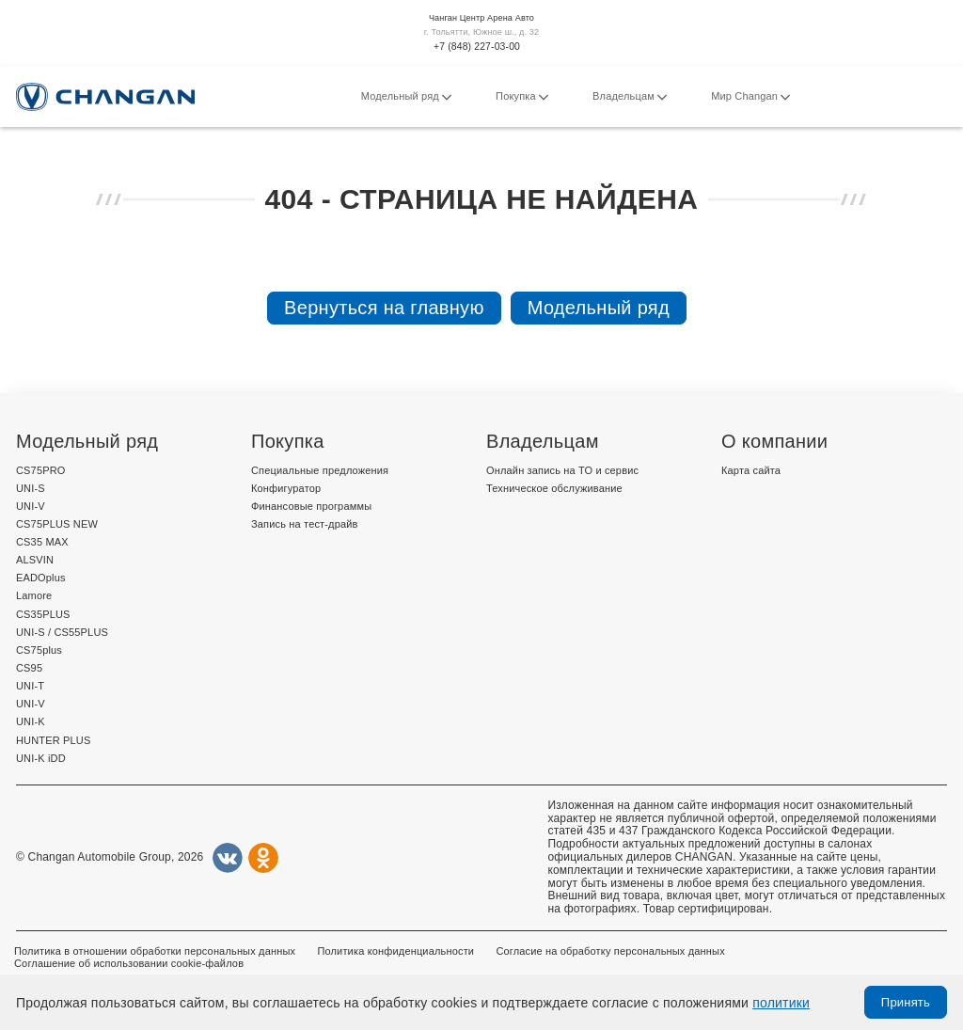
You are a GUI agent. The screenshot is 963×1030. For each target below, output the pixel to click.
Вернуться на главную (384, 307)
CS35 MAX (42, 541)
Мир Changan (750, 97)
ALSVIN (35, 559)
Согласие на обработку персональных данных (610, 951)
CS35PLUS (43, 614)
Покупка (522, 97)
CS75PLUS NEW (57, 524)
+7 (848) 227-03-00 (477, 46)
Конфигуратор (286, 488)
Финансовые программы (311, 506)
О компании (774, 441)
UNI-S (30, 488)
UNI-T (30, 685)
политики (781, 1002)
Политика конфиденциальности (395, 951)
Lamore (34, 595)
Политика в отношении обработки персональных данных (154, 951)
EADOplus (41, 577)
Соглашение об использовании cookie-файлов (129, 963)
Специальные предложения (319, 470)
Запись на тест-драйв (304, 524)
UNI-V (30, 506)
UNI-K (30, 721)
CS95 (29, 667)
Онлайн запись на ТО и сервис (562, 470)
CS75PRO (41, 470)
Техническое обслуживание (554, 488)
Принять (905, 1002)
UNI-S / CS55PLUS (62, 632)
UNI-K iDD (41, 758)
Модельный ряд (406, 97)
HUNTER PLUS (53, 740)
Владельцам (629, 97)
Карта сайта (751, 470)
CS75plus (39, 650)
